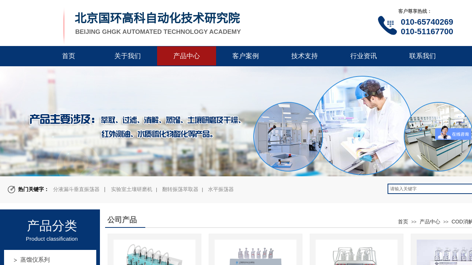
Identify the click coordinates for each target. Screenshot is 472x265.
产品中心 (186, 56)
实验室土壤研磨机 (131, 189)
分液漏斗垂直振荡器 (76, 189)
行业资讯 (363, 56)
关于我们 (127, 56)
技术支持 (304, 56)
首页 (68, 56)
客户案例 (245, 56)
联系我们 (422, 56)
